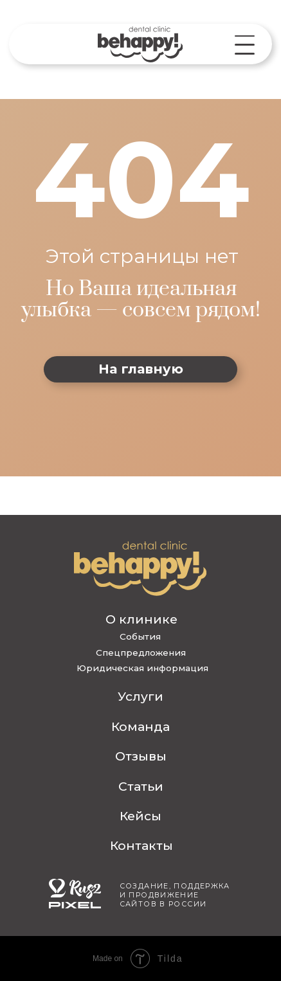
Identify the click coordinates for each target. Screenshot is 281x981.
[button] (245, 45)
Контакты (141, 845)
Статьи (140, 786)
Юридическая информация (142, 668)
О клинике (141, 619)
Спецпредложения (141, 652)
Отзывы (141, 756)
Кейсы (140, 816)
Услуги (140, 696)
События (140, 636)
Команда (140, 726)
